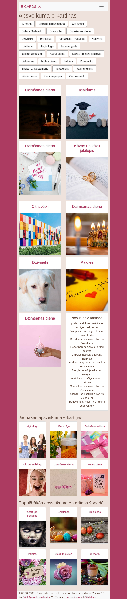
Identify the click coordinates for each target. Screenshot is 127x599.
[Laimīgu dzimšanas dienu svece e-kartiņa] (87, 234)
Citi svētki (78, 23)
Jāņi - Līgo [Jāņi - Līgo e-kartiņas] (32, 426)
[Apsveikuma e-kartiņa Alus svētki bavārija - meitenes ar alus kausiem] (32, 444)
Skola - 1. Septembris (35, 68)
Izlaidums (27, 46)
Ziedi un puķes (53, 76)
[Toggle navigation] (101, 6)
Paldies (68, 61)
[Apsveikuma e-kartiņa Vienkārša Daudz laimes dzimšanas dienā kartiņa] (63, 482)
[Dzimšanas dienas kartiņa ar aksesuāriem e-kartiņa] (40, 173)
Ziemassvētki (77, 76)
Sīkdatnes (90, 597)
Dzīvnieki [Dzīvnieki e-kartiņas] (40, 262)
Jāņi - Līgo (47, 46)
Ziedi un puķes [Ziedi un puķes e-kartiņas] (63, 553)
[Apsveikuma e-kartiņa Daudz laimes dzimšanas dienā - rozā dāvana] (94, 444)
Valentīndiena (84, 68)
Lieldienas (28, 61)
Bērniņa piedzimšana (52, 23)
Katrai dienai (57, 53)
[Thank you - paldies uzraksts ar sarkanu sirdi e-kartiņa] (87, 290)
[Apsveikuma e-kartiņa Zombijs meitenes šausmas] (32, 534)
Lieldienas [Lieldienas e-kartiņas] (63, 511)
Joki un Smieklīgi (32, 53)
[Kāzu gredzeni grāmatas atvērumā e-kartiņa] (87, 178)
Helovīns (97, 38)
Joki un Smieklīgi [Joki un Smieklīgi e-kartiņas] (32, 464)
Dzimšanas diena (80, 31)
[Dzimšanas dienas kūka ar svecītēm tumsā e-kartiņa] (40, 117)
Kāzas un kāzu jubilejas (86, 53)
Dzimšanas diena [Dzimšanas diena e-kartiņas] (40, 90)
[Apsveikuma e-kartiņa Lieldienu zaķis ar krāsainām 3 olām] (63, 530)
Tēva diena (62, 68)
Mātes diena (48, 61)
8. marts (27, 23)
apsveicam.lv (74, 597)
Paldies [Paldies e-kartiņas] (87, 262)
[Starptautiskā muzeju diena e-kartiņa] (40, 234)
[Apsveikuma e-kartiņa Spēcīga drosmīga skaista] (94, 482)
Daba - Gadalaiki (32, 31)
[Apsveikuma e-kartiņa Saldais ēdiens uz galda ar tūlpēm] (94, 572)
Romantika (86, 61)
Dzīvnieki (27, 38)
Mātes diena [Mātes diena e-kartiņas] (95, 464)
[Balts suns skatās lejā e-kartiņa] (40, 290)
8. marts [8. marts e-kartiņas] (95, 553)
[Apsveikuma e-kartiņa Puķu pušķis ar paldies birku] (32, 572)
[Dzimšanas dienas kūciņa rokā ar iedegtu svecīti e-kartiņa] (40, 346)
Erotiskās (45, 38)
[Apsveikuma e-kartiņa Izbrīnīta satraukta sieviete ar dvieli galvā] (32, 482)
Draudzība (55, 31)
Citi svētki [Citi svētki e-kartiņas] (40, 206)
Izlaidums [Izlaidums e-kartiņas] (87, 90)
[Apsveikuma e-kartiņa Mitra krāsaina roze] (63, 572)
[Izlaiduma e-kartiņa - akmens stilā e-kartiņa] (87, 117)
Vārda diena (29, 76)
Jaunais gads (69, 46)
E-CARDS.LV (31, 7)
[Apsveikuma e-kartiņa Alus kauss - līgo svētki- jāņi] (63, 444)
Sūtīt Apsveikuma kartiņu (37, 597)
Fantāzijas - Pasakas (72, 38)
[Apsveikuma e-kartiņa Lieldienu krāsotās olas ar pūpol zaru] (94, 530)
